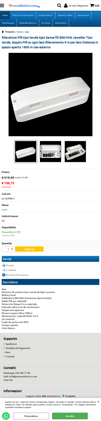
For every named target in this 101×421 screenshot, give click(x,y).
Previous (4, 95)
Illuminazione (8, 23)
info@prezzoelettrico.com (23, 376)
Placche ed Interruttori (23, 15)
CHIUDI (98, 401)
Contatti (10, 356)
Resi (8, 352)
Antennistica (61, 23)
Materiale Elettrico (28, 23)
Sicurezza (45, 23)
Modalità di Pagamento (18, 347)
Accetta (70, 415)
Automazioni (83, 15)
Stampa (10, 265)
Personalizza (31, 415)
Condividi (11, 269)
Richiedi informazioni (17, 274)
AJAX (4, 209)
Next (97, 95)
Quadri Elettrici (46, 15)
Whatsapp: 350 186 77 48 (17, 372)
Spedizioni (11, 343)
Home (5, 15)
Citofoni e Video (65, 15)
